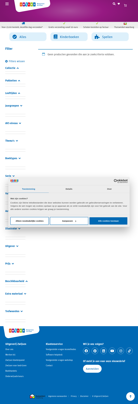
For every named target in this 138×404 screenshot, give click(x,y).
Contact (49, 365)
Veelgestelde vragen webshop (59, 360)
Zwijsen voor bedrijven (15, 365)
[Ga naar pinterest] (95, 351)
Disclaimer (84, 396)
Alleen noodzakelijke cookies (30, 221)
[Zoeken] (114, 3)
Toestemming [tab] (28, 189)
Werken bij (10, 354)
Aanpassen (69, 221)
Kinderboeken (66, 36)
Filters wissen (17, 61)
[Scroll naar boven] (130, 396)
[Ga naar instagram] (121, 351)
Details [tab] (69, 189)
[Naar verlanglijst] (119, 3)
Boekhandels (11, 370)
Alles (19, 36)
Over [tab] (109, 189)
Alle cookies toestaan (108, 221)
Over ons (9, 349)
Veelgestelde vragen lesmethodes (61, 349)
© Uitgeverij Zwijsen (100, 396)
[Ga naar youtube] (112, 351)
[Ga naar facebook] (86, 351)
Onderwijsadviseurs (14, 376)
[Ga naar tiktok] (129, 351)
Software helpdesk (54, 354)
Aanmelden (92, 368)
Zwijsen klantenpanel (15, 360)
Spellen (104, 36)
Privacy (74, 396)
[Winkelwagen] (126, 5)
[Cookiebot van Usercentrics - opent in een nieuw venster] (116, 181)
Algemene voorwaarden (57, 396)
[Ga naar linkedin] (103, 351)
